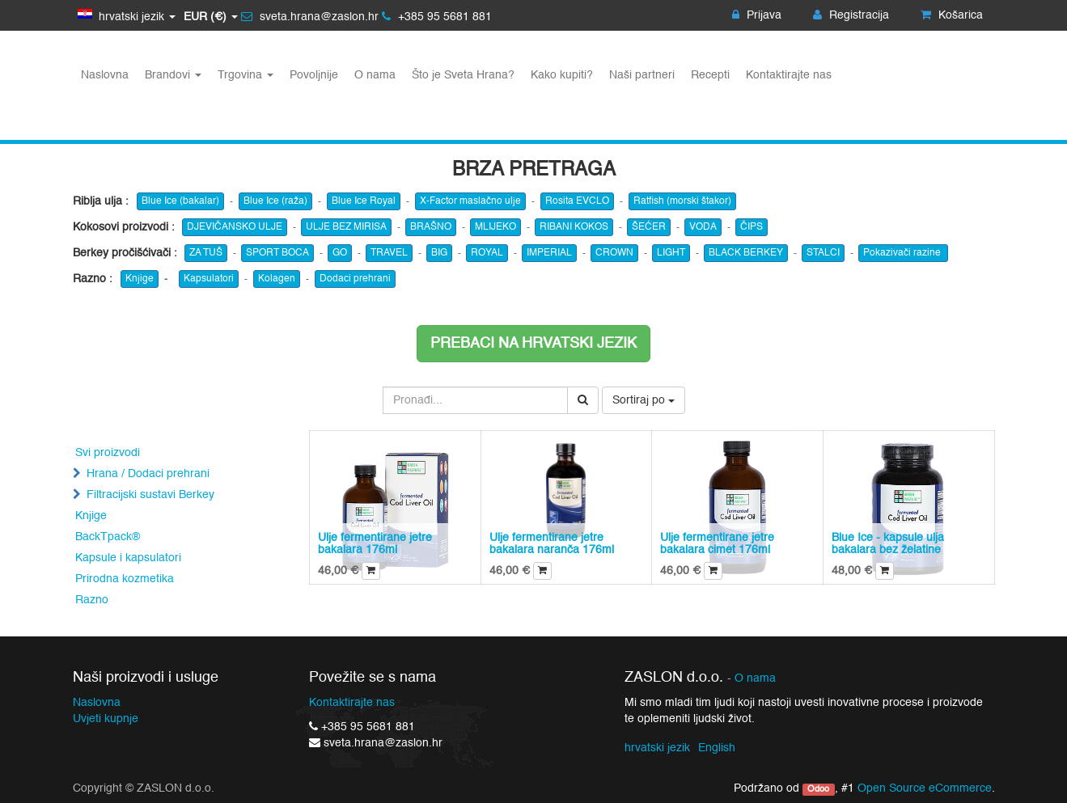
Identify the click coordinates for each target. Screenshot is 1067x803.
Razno (91, 600)
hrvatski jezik (657, 748)
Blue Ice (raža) (275, 201)
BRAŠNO (430, 227)
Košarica (952, 15)
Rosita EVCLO (577, 201)
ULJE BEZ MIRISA (346, 227)
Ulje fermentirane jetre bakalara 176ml (375, 544)
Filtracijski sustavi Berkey (150, 495)
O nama (755, 679)
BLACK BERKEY (746, 253)
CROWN (614, 253)
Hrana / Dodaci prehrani (148, 474)
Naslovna (97, 702)
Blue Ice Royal (364, 201)
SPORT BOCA (277, 253)
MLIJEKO (495, 227)
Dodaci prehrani (355, 279)
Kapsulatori (209, 279)
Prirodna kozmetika (124, 579)
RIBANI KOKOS (574, 227)
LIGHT (671, 253)
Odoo (818, 789)
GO (339, 253)
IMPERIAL (549, 253)
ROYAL (487, 253)
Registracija (851, 15)
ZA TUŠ (205, 253)
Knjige (139, 279)
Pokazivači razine (903, 253)
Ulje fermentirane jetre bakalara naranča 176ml (551, 544)
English (716, 748)
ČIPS (751, 227)
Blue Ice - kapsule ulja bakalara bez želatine (888, 544)
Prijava (756, 15)
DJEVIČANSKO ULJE (234, 227)
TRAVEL (389, 253)
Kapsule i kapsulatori (128, 558)
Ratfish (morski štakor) (682, 201)
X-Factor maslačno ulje (470, 201)
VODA (703, 227)
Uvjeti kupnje (105, 719)
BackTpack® (107, 537)
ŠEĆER (649, 227)
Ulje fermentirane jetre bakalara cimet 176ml (717, 544)
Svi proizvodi (107, 453)
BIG (439, 253)
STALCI (823, 253)
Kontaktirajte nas (352, 702)
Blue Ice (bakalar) (180, 201)
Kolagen (276, 279)
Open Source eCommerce (924, 788)
